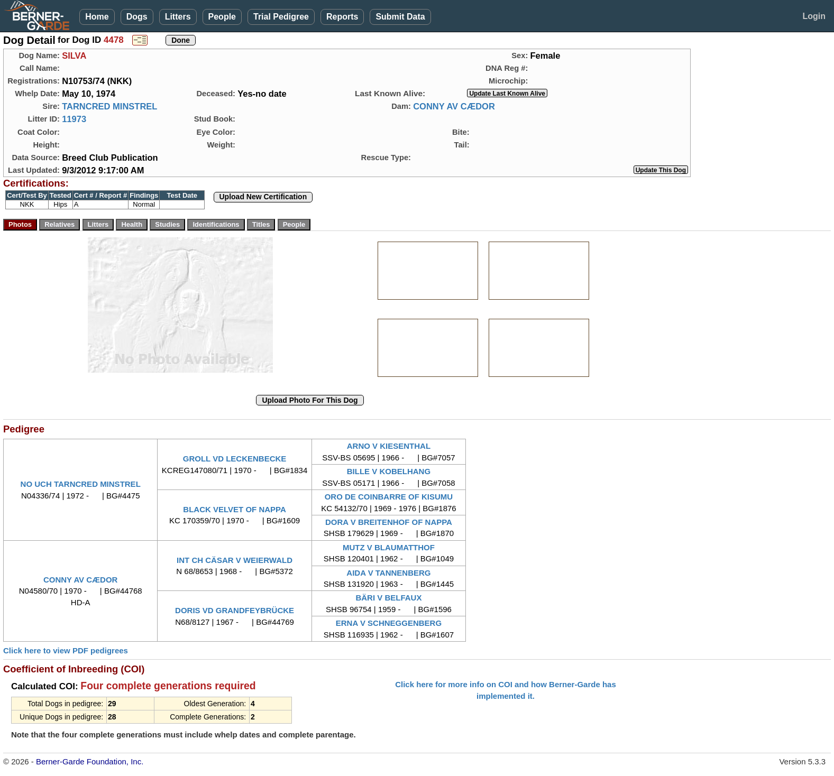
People (222, 16)
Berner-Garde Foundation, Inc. (89, 761)
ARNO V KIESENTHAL (388, 445)
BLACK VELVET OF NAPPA (234, 509)
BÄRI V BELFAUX (388, 597)
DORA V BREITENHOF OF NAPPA (388, 522)
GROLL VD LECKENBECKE (235, 458)
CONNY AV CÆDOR (454, 106)
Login (814, 16)
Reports (342, 16)
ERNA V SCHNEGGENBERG (389, 622)
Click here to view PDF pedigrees (65, 650)
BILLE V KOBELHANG (388, 471)
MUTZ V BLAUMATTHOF (389, 547)
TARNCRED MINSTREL (109, 106)
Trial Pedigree (281, 16)
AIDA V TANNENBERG (388, 572)
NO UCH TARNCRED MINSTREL (81, 483)
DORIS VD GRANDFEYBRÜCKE (234, 610)
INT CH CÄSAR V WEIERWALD (234, 560)
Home (96, 16)
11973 (74, 119)
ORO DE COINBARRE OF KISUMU (389, 496)
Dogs (137, 16)
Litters (178, 16)
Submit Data (400, 16)
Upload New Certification (263, 196)
